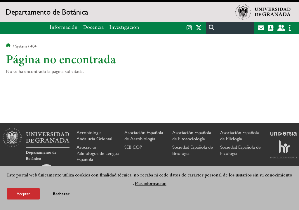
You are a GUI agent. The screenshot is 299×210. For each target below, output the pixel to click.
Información (63, 27)
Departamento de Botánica (47, 12)
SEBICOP (133, 147)
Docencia (93, 27)
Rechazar (61, 193)
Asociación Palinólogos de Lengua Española (98, 153)
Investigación (124, 27)
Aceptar (23, 193)
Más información (150, 183)
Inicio (9, 46)
